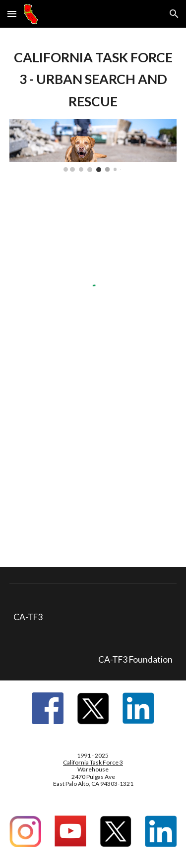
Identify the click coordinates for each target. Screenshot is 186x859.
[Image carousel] (93, 145)
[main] (93, 79)
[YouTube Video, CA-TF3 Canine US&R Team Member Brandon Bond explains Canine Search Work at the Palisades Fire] (93, 471)
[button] (12, 13)
